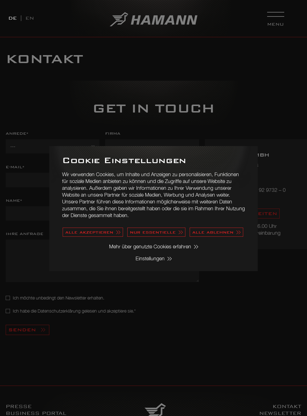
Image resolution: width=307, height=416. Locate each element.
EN (29, 18)
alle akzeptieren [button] (89, 232)
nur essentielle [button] (153, 232)
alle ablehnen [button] (213, 232)
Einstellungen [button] (150, 258)
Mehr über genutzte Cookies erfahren (150, 246)
